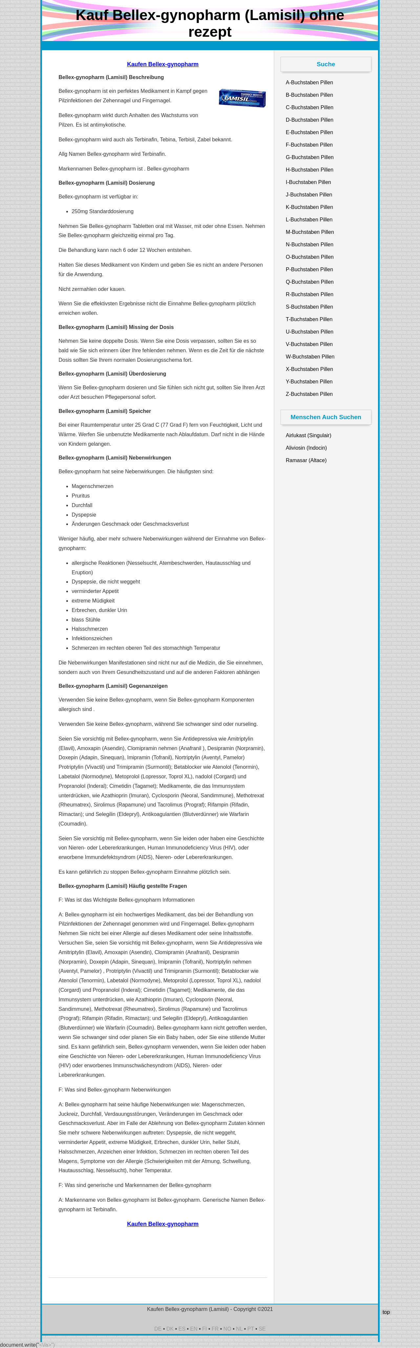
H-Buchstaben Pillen (309, 170)
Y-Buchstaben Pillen (309, 381)
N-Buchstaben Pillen (309, 244)
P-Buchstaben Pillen (309, 269)
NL (239, 1329)
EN (194, 1329)
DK (170, 1329)
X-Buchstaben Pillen (309, 369)
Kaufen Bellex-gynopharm (163, 64)
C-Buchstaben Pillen (309, 107)
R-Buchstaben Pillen (309, 294)
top (386, 1312)
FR (215, 1329)
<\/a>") (47, 1345)
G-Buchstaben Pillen (310, 157)
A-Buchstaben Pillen (309, 82)
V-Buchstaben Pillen (309, 344)
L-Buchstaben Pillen (309, 219)
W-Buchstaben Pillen (310, 356)
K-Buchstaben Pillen (309, 207)
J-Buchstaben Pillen (309, 194)
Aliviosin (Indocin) (306, 448)
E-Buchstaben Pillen (309, 132)
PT (250, 1329)
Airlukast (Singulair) (308, 435)
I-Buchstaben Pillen (308, 182)
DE (157, 1329)
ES (181, 1329)
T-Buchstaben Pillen (309, 319)
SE (262, 1329)
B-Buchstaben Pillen (309, 95)
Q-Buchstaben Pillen (310, 282)
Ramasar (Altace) (306, 460)
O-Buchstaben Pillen (310, 257)
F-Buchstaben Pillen (309, 145)
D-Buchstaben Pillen (309, 120)
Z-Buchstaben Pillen (309, 394)
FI (204, 1329)
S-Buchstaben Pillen (309, 307)
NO (227, 1329)
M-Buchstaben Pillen (310, 232)
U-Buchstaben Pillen (309, 332)
